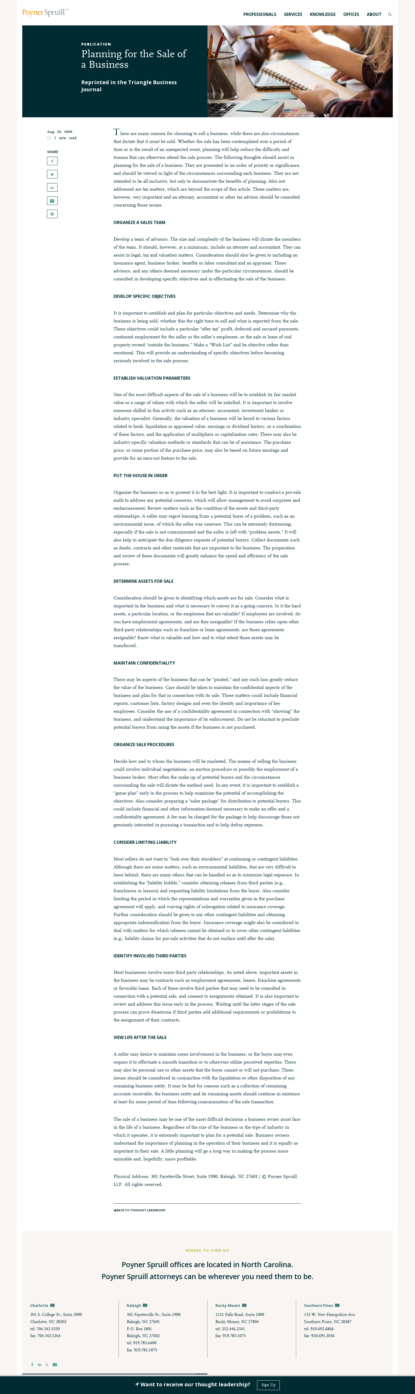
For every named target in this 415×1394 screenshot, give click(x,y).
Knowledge (323, 14)
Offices (351, 14)
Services (293, 14)
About (374, 14)
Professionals (259, 14)
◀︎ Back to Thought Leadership (141, 1212)
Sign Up (268, 1385)
